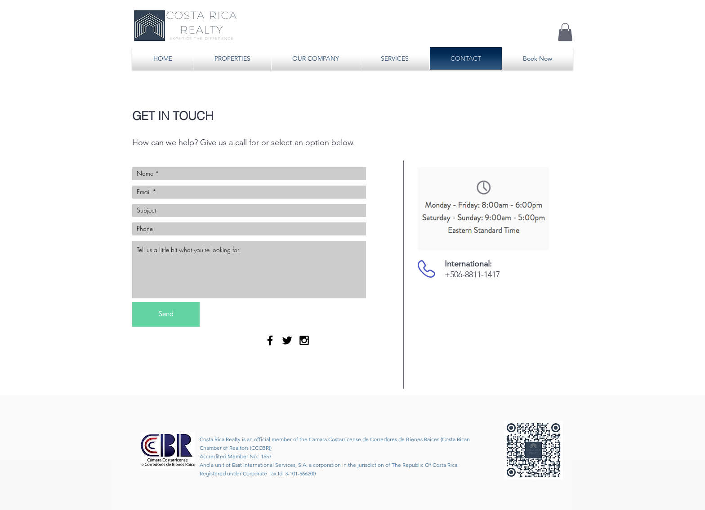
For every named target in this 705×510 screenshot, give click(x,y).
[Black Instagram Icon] (304, 340)
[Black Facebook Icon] (270, 340)
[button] (565, 32)
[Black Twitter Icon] (287, 340)
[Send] (166, 314)
